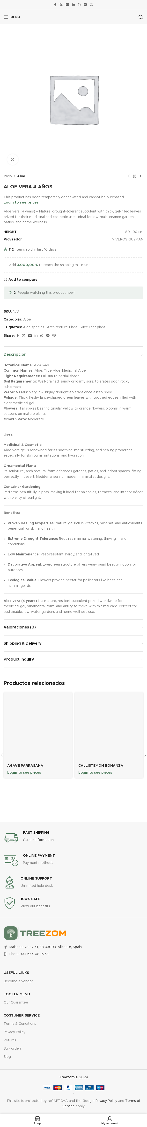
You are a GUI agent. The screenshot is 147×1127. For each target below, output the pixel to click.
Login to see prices (21, 202)
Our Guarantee (16, 1002)
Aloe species (33, 327)
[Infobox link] (73, 837)
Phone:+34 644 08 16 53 (29, 954)
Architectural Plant (62, 327)
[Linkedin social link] (73, 4)
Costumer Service (22, 1015)
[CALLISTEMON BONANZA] (109, 726)
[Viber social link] (91, 4)
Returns (10, 1040)
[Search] (141, 17)
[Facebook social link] (55, 4)
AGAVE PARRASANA (25, 765)
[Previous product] (129, 176)
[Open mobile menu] (11, 17)
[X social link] (61, 4)
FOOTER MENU (17, 994)
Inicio (8, 176)
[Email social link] (67, 4)
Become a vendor (18, 981)
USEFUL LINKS (16, 973)
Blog (7, 1057)
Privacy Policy (14, 1032)
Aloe (21, 176)
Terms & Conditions (20, 1023)
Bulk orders (13, 1048)
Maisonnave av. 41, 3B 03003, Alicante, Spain (45, 947)
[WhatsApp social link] (79, 4)
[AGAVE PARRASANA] (38, 726)
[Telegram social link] (85, 4)
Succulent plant (92, 327)
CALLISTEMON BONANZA (100, 765)
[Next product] (140, 176)
